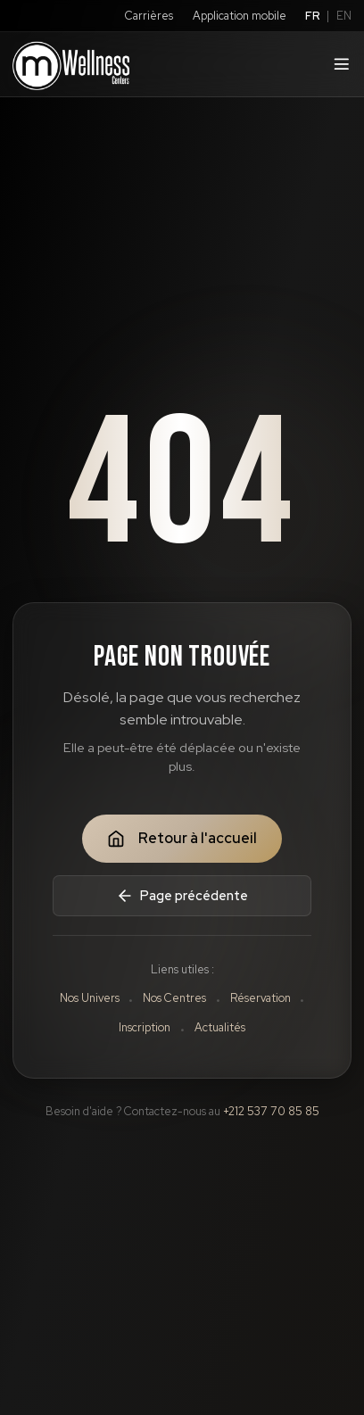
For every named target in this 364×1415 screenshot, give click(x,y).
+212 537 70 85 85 (271, 1111)
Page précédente (182, 896)
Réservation (260, 997)
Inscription (144, 1027)
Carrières (149, 15)
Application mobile (239, 15)
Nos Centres (174, 997)
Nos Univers (90, 997)
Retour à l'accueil (181, 838)
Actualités (219, 1027)
